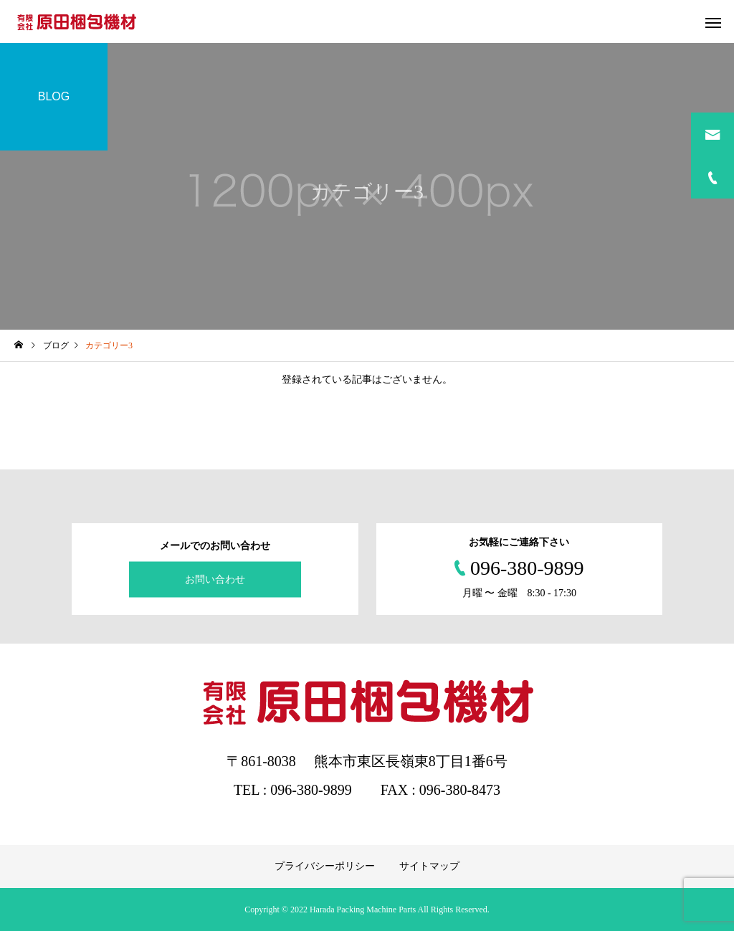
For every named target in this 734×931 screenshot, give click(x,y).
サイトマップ (429, 866)
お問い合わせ (215, 579)
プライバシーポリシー (325, 866)
